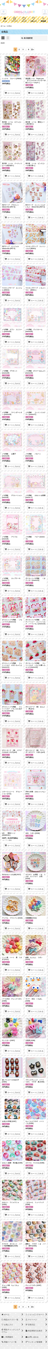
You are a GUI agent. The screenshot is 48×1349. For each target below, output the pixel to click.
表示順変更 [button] (27, 38)
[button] (3, 12)
